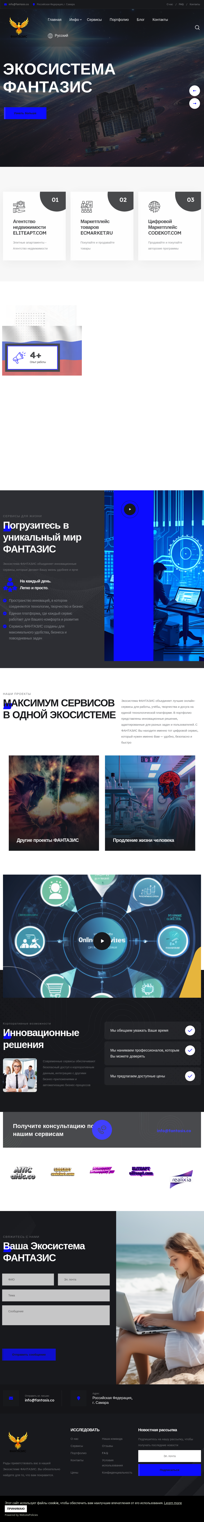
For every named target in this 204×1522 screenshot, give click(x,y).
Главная (55, 19)
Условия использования (112, 1462)
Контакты (195, 4)
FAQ (181, 4)
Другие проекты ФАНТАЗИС (48, 840)
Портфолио (119, 19)
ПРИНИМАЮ (16, 1508)
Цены (74, 1472)
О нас (170, 4)
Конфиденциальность (117, 1472)
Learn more (173, 1503)
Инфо (74, 19)
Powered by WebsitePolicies (21, 1515)
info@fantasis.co (19, 4)
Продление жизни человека (143, 840)
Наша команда (112, 1439)
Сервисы (94, 19)
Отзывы (107, 1446)
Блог (141, 19)
